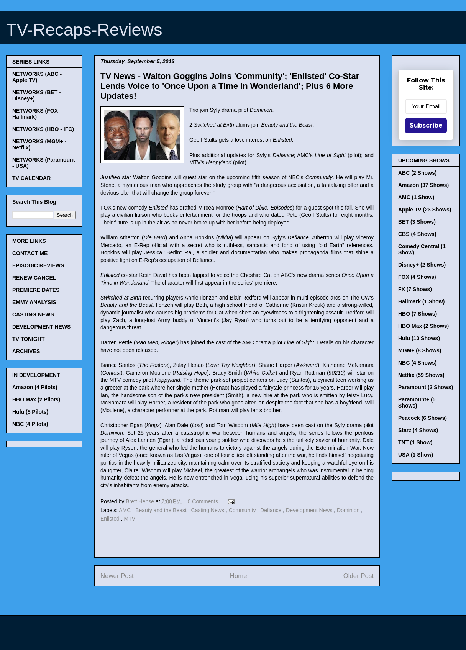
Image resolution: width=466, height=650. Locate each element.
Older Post (358, 576)
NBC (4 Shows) (417, 363)
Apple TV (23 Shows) (424, 209)
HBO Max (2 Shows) (423, 326)
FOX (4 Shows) (417, 277)
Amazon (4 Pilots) (34, 387)
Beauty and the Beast (161, 510)
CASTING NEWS (33, 314)
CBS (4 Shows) (417, 234)
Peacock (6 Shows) (422, 418)
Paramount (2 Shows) (425, 387)
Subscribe (426, 125)
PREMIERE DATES (35, 290)
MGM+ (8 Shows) (419, 350)
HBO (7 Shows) (417, 314)
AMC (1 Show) (416, 197)
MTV (129, 519)
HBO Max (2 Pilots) (36, 399)
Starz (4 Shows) (418, 430)
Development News (310, 510)
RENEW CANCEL (34, 278)
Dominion (349, 510)
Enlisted (110, 519)
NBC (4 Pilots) (30, 424)
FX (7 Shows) (415, 289)
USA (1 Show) (415, 455)
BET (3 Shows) (417, 222)
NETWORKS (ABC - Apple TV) (37, 77)
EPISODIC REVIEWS (38, 265)
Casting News (208, 510)
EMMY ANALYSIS (34, 302)
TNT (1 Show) (415, 442)
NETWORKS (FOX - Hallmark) (36, 114)
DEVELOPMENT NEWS (41, 327)
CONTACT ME (30, 253)
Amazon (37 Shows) (423, 185)
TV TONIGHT (28, 339)
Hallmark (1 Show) (421, 301)
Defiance (271, 510)
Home (238, 576)
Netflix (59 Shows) (421, 375)
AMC (125, 510)
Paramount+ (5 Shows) (417, 402)
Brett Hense (141, 501)
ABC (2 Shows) (417, 173)
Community (243, 510)
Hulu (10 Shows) (419, 338)
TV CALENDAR (31, 178)
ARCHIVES (26, 351)
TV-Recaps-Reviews (84, 29)
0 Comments (203, 501)
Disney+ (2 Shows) (422, 265)
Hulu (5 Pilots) (30, 412)
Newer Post (117, 576)
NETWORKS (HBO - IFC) (43, 129)
